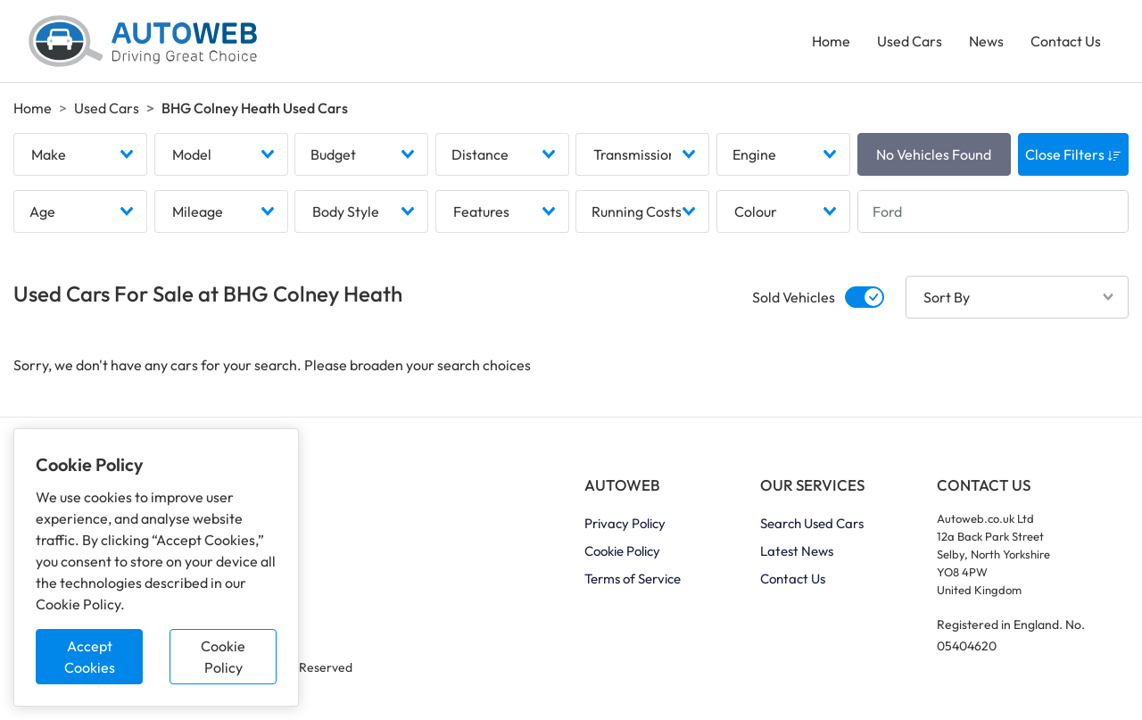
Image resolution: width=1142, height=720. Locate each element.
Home (831, 41)
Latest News (796, 550)
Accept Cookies (89, 656)
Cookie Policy (223, 656)
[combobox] (80, 154)
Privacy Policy (625, 523)
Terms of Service (632, 578)
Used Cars (909, 41)
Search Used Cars (812, 523)
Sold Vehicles (793, 297)
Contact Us (1065, 41)
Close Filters (1073, 154)
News (986, 41)
